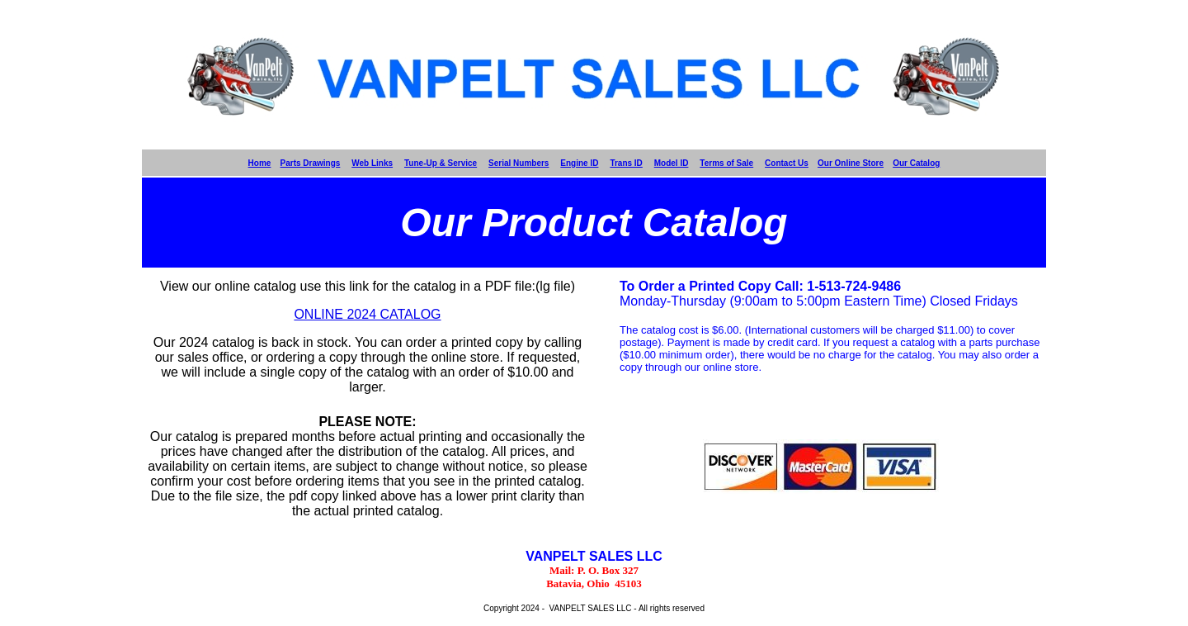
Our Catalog (916, 163)
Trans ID (626, 163)
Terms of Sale (726, 163)
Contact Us (786, 163)
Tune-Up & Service (440, 163)
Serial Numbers (518, 163)
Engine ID (579, 163)
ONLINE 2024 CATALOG (367, 314)
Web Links (372, 163)
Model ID (671, 163)
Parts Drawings (310, 163)
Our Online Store (851, 163)
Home (259, 163)
